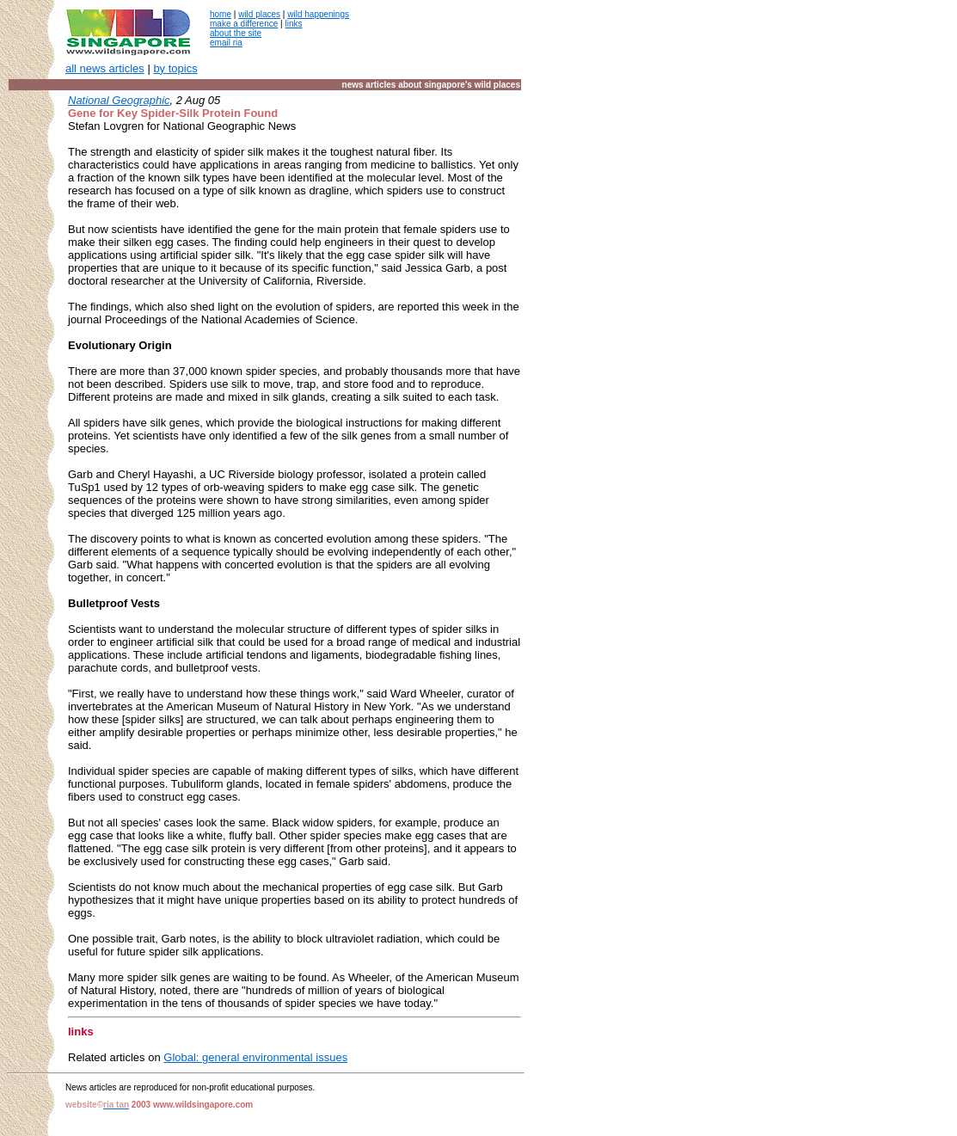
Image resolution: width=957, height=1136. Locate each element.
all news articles (104, 68)
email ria (226, 42)
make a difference (244, 23)
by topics (175, 68)
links (293, 23)
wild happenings (318, 14)
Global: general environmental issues (255, 1057)
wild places (259, 14)
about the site (235, 33)
